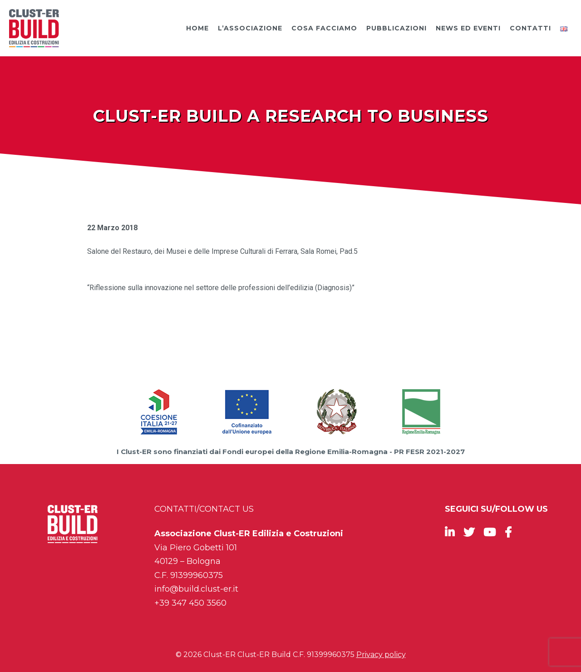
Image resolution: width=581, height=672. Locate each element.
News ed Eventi (468, 28)
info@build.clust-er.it (196, 589)
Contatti (530, 28)
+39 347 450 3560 (190, 603)
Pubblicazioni (396, 28)
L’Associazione (250, 28)
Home (197, 28)
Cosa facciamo (324, 28)
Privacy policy (381, 654)
